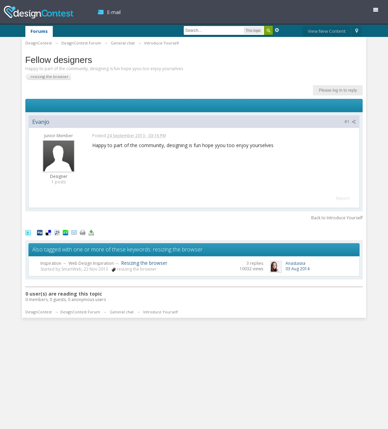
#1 (350, 122)
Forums (39, 31)
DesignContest (38, 12)
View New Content (326, 31)
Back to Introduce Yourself (337, 218)
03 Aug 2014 (298, 269)
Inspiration (50, 263)
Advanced (277, 30)
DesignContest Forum (80, 311)
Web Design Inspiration (91, 263)
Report (343, 198)
